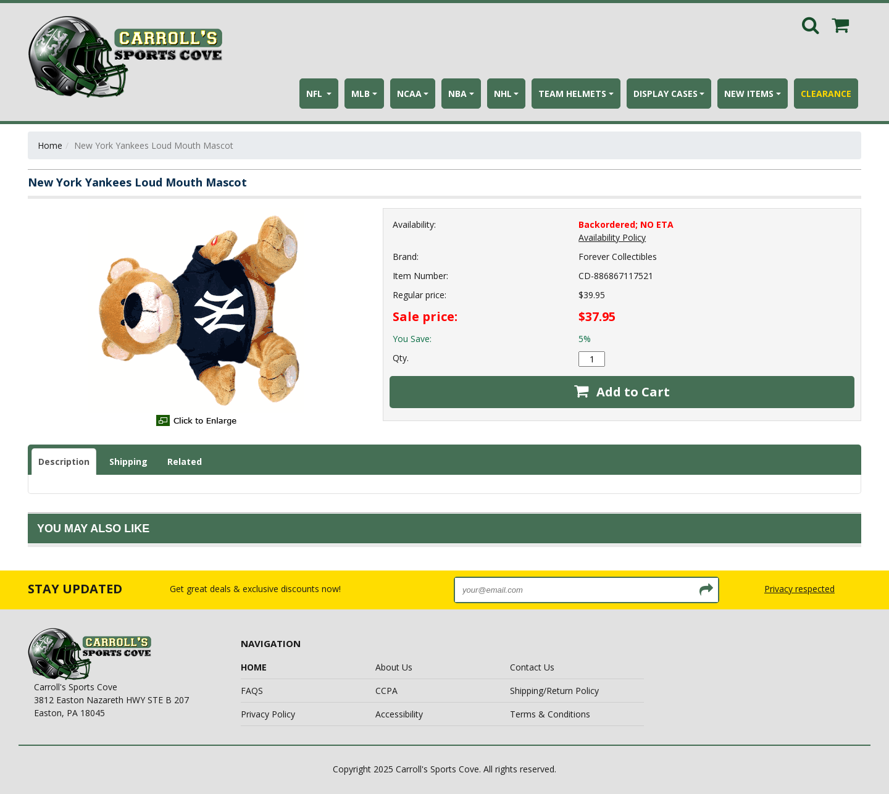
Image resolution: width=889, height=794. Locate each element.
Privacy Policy (268, 714)
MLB (360, 93)
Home (50, 145)
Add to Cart (622, 391)
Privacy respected (799, 589)
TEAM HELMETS (572, 93)
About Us (393, 667)
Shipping (128, 461)
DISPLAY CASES (665, 93)
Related (184, 461)
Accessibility (399, 714)
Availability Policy (612, 237)
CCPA (386, 690)
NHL (503, 93)
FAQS (252, 690)
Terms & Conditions (550, 714)
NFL (315, 93)
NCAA (409, 93)
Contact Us (532, 667)
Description (64, 461)
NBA (457, 93)
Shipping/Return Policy (554, 690)
